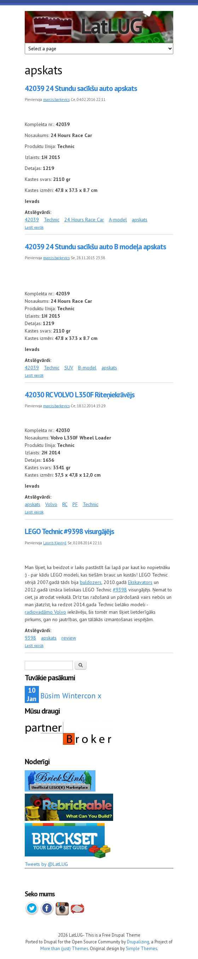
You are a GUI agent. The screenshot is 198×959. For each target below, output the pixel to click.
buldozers (90, 582)
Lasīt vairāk (34, 227)
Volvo (51, 504)
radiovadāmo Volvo (45, 612)
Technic (51, 219)
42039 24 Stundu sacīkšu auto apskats (81, 88)
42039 (32, 219)
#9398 (120, 589)
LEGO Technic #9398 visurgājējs (69, 531)
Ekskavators (140, 582)
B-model (87, 367)
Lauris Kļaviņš (54, 542)
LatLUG (111, 26)
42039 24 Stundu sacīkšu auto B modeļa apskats (95, 246)
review (69, 638)
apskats (139, 219)
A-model (118, 219)
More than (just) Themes (64, 948)
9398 (30, 638)
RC (65, 504)
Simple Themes (141, 948)
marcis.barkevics (56, 99)
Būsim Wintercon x (70, 695)
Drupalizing (138, 941)
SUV (68, 367)
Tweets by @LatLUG (46, 864)
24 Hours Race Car (84, 219)
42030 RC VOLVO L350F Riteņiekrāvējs (79, 394)
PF (75, 504)
